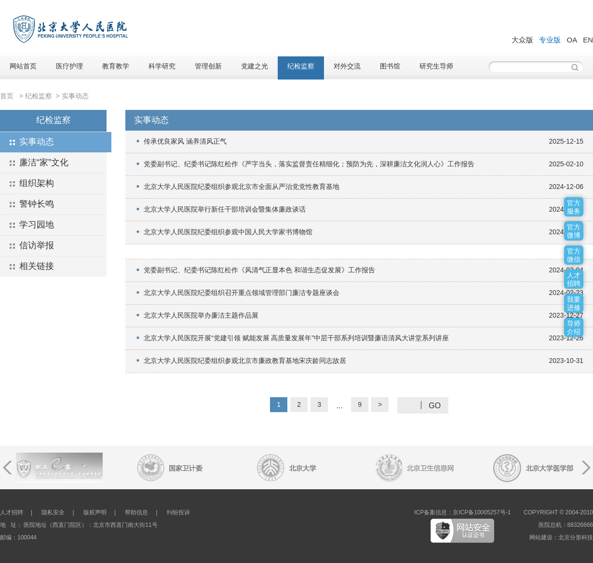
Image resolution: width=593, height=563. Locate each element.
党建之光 (254, 66)
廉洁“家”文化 (43, 162)
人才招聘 (11, 512)
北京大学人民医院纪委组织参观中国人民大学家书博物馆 (228, 232)
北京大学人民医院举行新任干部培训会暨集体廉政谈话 (225, 209)
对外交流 (347, 66)
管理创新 (208, 66)
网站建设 (541, 537)
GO (435, 405)
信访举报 (36, 245)
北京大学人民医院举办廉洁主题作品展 (201, 315)
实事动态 (75, 96)
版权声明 (95, 512)
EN (588, 40)
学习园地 (36, 224)
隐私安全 (53, 512)
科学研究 (161, 66)
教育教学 (115, 66)
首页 (6, 96)
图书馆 (390, 66)
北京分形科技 (575, 537)
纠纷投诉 (178, 512)
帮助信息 (136, 512)
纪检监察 (300, 66)
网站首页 (23, 66)
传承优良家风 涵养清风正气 (185, 141)
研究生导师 (436, 66)
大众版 (522, 40)
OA (571, 40)
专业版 (550, 40)
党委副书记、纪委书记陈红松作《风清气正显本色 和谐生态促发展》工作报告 (259, 270)
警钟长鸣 (36, 204)
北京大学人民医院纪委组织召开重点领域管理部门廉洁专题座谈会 (241, 292)
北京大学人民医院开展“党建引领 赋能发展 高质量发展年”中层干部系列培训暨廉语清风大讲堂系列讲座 (296, 338)
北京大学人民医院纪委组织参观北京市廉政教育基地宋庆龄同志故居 (245, 360)
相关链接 (36, 266)
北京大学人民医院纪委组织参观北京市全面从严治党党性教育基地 (241, 186)
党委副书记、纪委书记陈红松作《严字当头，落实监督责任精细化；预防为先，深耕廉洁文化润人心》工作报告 (309, 164)
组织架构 (36, 183)
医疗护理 (69, 66)
